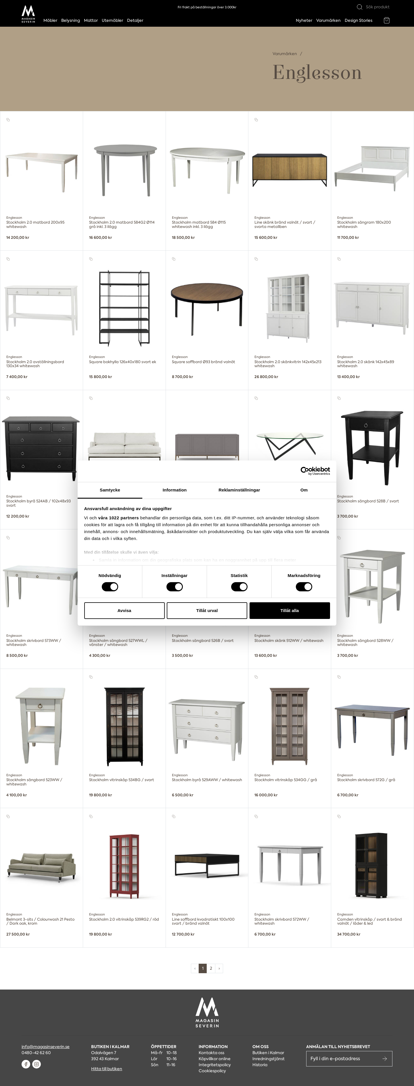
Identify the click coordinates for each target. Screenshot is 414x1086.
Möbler (50, 20)
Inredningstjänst (268, 1058)
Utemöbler (112, 20)
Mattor (91, 20)
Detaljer (135, 20)
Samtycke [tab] (110, 489)
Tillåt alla (290, 610)
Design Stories (358, 20)
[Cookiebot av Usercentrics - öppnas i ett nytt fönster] (305, 471)
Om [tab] (304, 489)
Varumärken (328, 20)
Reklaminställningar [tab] (239, 489)
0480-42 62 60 (36, 1052)
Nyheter (304, 20)
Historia (259, 1064)
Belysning (70, 20)
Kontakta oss (211, 1052)
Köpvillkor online (215, 1058)
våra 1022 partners (118, 517)
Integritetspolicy (215, 1064)
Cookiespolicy (212, 1070)
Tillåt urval (207, 610)
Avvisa (124, 610)
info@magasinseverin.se (46, 1046)
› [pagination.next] (219, 968)
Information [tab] (175, 489)
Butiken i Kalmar (268, 1052)
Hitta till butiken (106, 1068)
